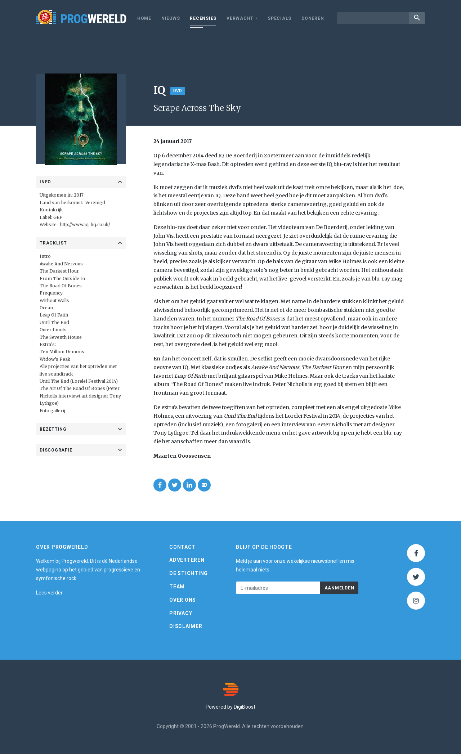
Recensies (203, 18)
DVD (177, 90)
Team (177, 586)
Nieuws (170, 18)
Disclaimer (185, 626)
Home (144, 18)
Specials (279, 18)
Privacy (180, 613)
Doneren (312, 18)
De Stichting (188, 573)
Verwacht (240, 18)
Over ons (182, 600)
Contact (182, 547)
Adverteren (187, 560)
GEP (58, 217)
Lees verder (49, 593)
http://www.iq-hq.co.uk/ (85, 224)
